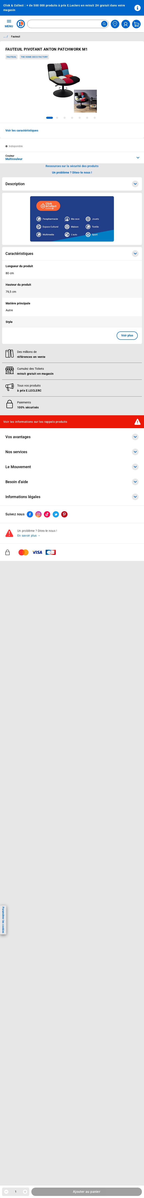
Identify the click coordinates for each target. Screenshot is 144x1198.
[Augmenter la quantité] (25, 1192)
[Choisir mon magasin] (115, 24)
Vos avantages (72, 437)
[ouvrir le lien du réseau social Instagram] (38, 514)
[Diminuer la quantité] (6, 1192)
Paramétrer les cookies (3, 920)
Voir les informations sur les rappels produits (35, 421)
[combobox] (68, 24)
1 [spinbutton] (16, 1191)
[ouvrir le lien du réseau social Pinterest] (64, 514)
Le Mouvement (72, 467)
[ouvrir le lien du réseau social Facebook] (30, 514)
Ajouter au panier (86, 1191)
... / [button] (5, 36)
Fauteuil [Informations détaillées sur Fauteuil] (15, 36)
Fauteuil (11, 57)
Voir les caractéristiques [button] (21, 130)
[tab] (49, 118)
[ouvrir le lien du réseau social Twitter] (56, 514)
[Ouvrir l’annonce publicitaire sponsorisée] (72, 219)
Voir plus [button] (127, 335)
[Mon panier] (136, 24)
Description (72, 184)
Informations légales (72, 497)
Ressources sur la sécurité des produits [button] (72, 166)
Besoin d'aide (72, 482)
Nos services (72, 452)
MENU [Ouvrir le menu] (9, 23)
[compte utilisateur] (125, 24)
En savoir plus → (29, 535)
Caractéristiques (72, 253)
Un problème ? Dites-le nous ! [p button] (72, 172)
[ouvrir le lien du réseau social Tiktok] (47, 514)
